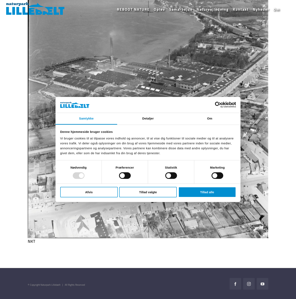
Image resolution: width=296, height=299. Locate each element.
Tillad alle (207, 192)
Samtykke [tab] (86, 118)
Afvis (89, 192)
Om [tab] (209, 118)
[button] (286, 9)
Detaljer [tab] (148, 118)
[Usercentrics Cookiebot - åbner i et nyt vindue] (218, 105)
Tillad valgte (148, 192)
